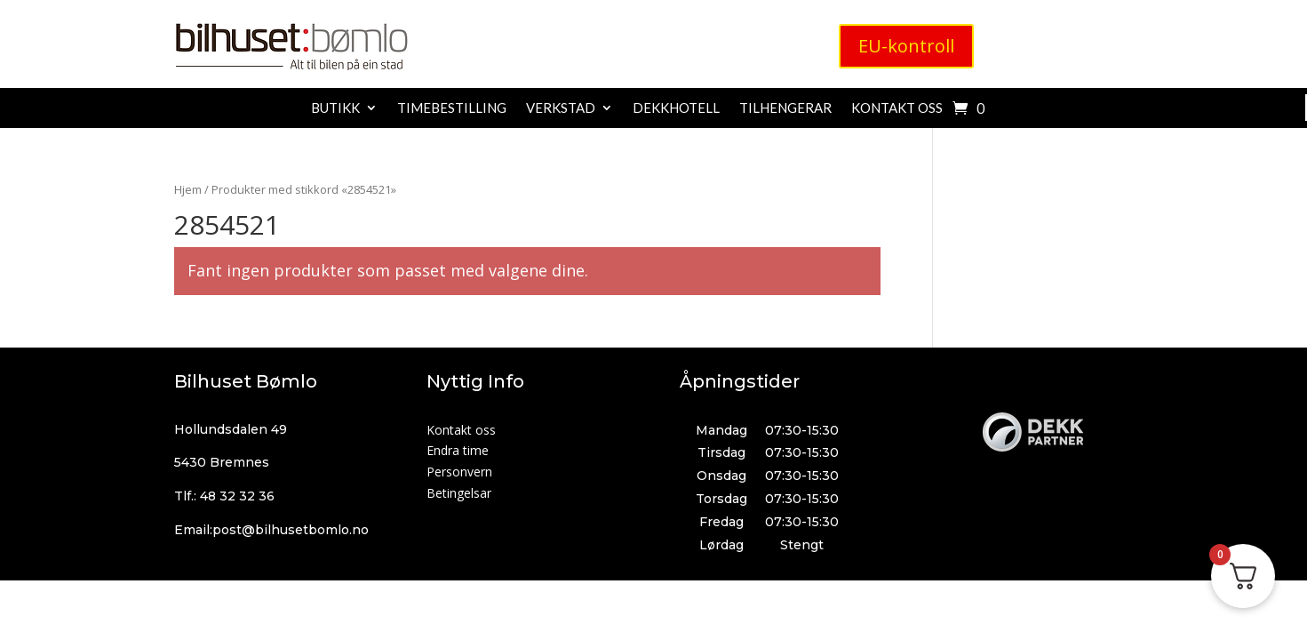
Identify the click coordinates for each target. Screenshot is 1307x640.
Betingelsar (458, 492)
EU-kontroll (906, 46)
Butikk (335, 108)
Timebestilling (451, 108)
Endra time (457, 450)
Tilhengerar (785, 108)
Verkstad (560, 108)
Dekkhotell (676, 108)
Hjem (188, 189)
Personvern (459, 471)
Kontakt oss (897, 108)
